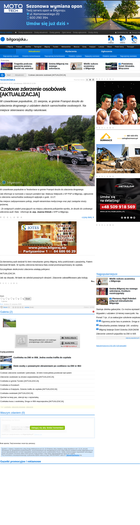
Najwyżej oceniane (92, 56)
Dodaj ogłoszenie (79, 32)
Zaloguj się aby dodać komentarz (47, 428)
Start (8, 75)
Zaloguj (69, 455)
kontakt (134, 39)
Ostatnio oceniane (110, 56)
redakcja (111, 39)
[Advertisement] (34, 289)
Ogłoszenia (106, 51)
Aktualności (34, 51)
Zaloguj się (135, 32)
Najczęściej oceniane (128, 56)
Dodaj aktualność (41, 32)
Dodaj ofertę (93, 32)
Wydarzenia (71, 51)
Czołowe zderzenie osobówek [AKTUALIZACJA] (47, 75)
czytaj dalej (88, 217)
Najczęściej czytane (11, 56)
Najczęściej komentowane (55, 56)
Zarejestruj (75, 455)
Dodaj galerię (55, 32)
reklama (123, 39)
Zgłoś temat (66, 32)
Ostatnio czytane (75, 56)
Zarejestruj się (121, 32)
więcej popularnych (132, 338)
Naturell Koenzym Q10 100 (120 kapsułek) (111, 346)
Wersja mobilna (6, 32)
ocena (29, 307)
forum (6, 307)
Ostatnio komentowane (31, 56)
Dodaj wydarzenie (25, 32)
